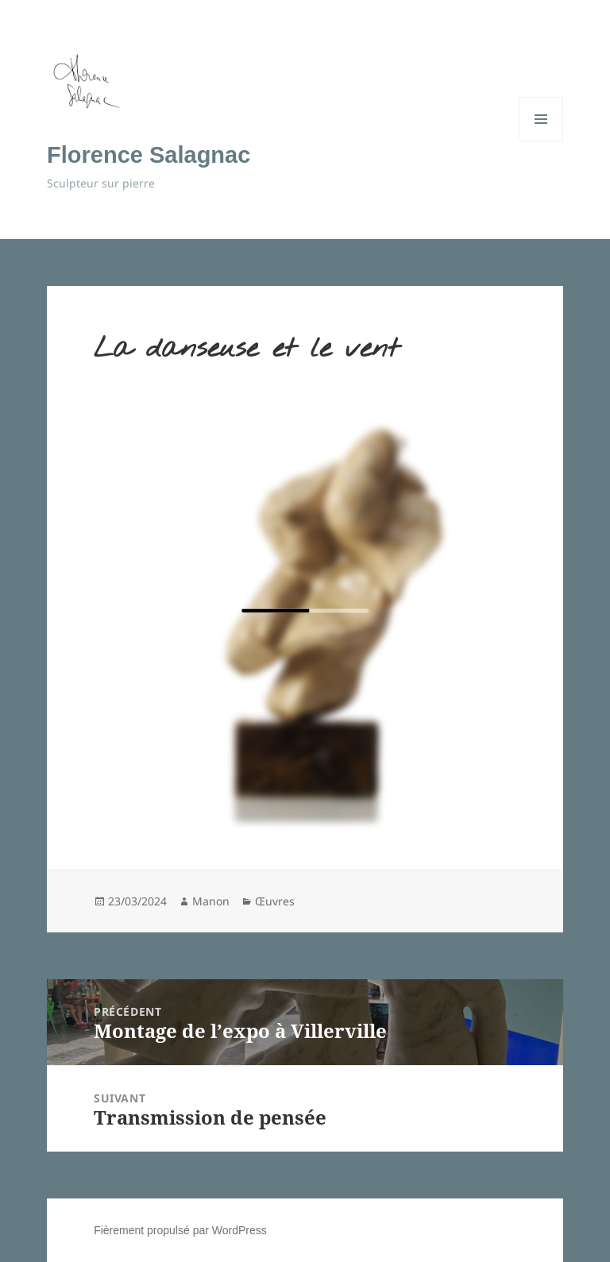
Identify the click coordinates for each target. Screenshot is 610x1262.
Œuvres (275, 901)
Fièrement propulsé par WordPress (180, 1230)
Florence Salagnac (148, 155)
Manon (211, 901)
